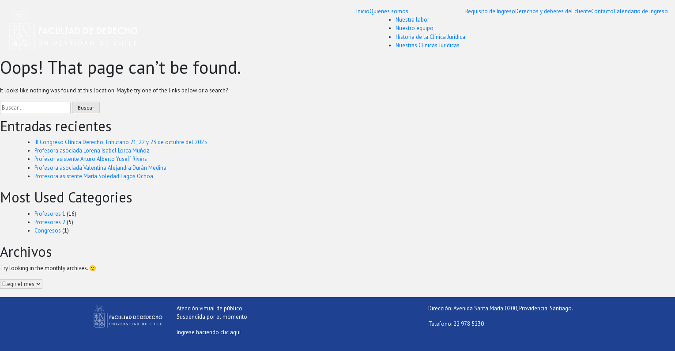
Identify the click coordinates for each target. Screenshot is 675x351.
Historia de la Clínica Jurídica (430, 37)
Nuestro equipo (415, 28)
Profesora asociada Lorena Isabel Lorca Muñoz (91, 150)
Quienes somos (389, 11)
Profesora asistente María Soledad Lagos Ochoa (93, 176)
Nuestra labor (412, 19)
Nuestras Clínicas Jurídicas (428, 45)
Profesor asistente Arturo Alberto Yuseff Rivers (90, 159)
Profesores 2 (49, 222)
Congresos (47, 230)
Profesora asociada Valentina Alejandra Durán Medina (100, 168)
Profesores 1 (49, 213)
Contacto (602, 11)
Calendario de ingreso (641, 11)
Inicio (363, 11)
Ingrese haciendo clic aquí (209, 332)
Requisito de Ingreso (490, 11)
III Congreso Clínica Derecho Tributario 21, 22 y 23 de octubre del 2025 (120, 142)
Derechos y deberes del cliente (553, 11)
